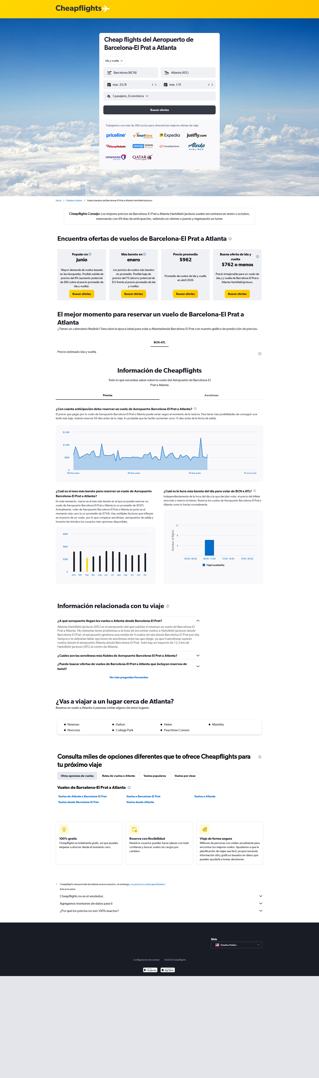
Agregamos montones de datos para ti (161, 903)
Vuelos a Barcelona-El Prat (143, 796)
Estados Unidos (74, 200)
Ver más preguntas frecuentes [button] (128, 677)
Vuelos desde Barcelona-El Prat (78, 802)
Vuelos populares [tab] (155, 775)
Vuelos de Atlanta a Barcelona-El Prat (82, 796)
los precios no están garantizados (148, 884)
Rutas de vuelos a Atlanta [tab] (118, 775)
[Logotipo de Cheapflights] (78, 9)
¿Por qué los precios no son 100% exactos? (161, 910)
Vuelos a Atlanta (204, 796)
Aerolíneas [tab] (211, 395)
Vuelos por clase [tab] (185, 775)
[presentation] (230, 239)
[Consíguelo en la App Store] (168, 970)
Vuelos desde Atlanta (140, 802)
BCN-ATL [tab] (159, 342)
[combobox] (114, 61)
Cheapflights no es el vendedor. (161, 896)
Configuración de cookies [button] (146, 959)
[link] (81, 294)
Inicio (58, 200)
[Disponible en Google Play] (150, 970)
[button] (129, 84)
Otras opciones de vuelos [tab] (77, 775)
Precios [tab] (107, 395)
